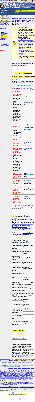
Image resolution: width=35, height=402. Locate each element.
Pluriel (1, 377)
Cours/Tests (4, 10)
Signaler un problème (3, 39)
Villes (1, 380)
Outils (23, 2)
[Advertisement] (5, 59)
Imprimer (3, 34)
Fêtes (11, 372)
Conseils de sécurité (14, 387)
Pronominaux (24, 377)
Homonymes (10, 373)
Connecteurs (2, 370)
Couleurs (18, 370)
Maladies (31, 374)
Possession (15, 377)
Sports (5, 378)
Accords (15, 368)
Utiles (2, 14)
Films (1, 372)
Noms (31, 375)
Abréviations (10, 368)
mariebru (28, 222)
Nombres (28, 375)
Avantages (3, 28)
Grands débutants (27, 372)
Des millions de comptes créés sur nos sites (4, 24)
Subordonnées (20, 378)
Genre (14, 372)
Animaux (32, 368)
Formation (5, 372)
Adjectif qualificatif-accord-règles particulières (26, 42)
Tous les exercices (17, 353)
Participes (18, 376)
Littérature (14, 374)
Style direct (10, 378)
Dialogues (33, 370)
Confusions (22, 369)
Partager (14, 218)
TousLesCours (15, 2)
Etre (17, 371)
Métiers (17, 375)
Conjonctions (28, 369)
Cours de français (15, 383)
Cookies (21, 388)
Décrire (5, 371)
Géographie (2, 373)
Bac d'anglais (28, 383)
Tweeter (28, 216)
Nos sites (29, 2)
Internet (24, 373)
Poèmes (19, 377)
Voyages (8, 380)
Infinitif (20, 373)
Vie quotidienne (30, 379)
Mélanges (14, 375)
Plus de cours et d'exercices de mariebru (21, 226)
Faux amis (30, 371)
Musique (9, 375)
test (20, 82)
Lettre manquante (7, 374)
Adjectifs (20, 32)
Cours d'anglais (17, 382)
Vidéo (25, 379)
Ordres (14, 376)
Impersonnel (16, 373)
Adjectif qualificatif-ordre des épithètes (24, 47)
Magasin (18, 374)
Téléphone (21, 379)
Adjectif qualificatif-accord (23, 37)
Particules (23, 376)
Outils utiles (22, 383)
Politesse (5, 377)
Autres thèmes (28, 32)
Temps (30, 378)
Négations (7, 376)
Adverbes (24, 368)
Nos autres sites (5, 45)
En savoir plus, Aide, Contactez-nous (25, 386)
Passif (27, 376)
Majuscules (26, 374)
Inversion (28, 373)
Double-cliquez (23, 55)
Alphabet (28, 368)
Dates (29, 370)
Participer (3, 12)
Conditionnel (17, 369)
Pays (33, 376)
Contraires (11, 370)
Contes (7, 370)
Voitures (4, 380)
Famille (26, 371)
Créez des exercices (13, 384)
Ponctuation (9, 377)
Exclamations (21, 371)
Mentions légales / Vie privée (13, 388)
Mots (1, 375)
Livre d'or (3, 35)
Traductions (13, 379)
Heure (6, 373)
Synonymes (26, 378)
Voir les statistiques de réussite (21, 228)
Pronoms (29, 377)
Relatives (2, 378)
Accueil (2, 9)
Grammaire (21, 372)
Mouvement (5, 375)
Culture (4, 2)
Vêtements (13, 380)
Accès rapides (4, 33)
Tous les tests (7, 379)
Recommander (4, 37)
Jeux (9, 2)
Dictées (1, 371)
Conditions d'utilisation (4, 387)
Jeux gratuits (4, 44)
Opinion (10, 376)
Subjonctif (15, 378)
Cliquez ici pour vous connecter (5, 19)
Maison (22, 374)
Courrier (22, 370)
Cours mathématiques (24, 382)
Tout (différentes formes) (24, 49)
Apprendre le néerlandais (19, 18)
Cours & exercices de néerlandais (23, 19)
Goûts (17, 372)
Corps (15, 370)
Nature (24, 375)
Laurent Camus (15, 386)
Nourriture (2, 376)
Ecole (15, 371)
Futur (9, 372)
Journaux (2, 374)
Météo (21, 375)
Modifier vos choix (26, 388)
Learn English (6, 384)
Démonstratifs (10, 371)
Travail (17, 379)
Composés (12, 369)
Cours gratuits (4, 361)
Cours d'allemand (8, 383)
